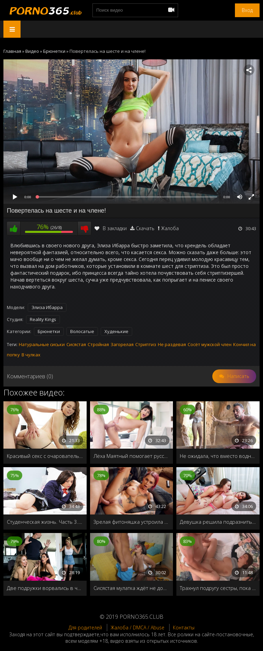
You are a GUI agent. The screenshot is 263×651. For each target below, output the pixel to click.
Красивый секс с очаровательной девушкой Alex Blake (45, 455)
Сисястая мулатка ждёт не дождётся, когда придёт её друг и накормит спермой (131, 587)
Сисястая (76, 344)
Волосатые (82, 331)
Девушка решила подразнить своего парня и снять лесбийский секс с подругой (218, 521)
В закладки (111, 228)
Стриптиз (145, 344)
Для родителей (85, 627)
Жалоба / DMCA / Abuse (137, 627)
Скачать (145, 228)
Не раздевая (172, 344)
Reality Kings (43, 319)
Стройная (98, 344)
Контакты (184, 627)
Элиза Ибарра (47, 307)
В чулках (31, 355)
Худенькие (116, 331)
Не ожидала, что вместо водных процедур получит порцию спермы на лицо (218, 455)
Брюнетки (49, 331)
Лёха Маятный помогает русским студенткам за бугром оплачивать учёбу (131, 455)
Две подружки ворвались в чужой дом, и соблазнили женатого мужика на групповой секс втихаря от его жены (45, 587)
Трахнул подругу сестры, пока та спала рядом (218, 587)
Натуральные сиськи (42, 344)
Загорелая (122, 344)
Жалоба (170, 228)
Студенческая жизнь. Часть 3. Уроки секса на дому (45, 521)
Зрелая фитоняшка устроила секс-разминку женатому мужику (131, 521)
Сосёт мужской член (209, 344)
